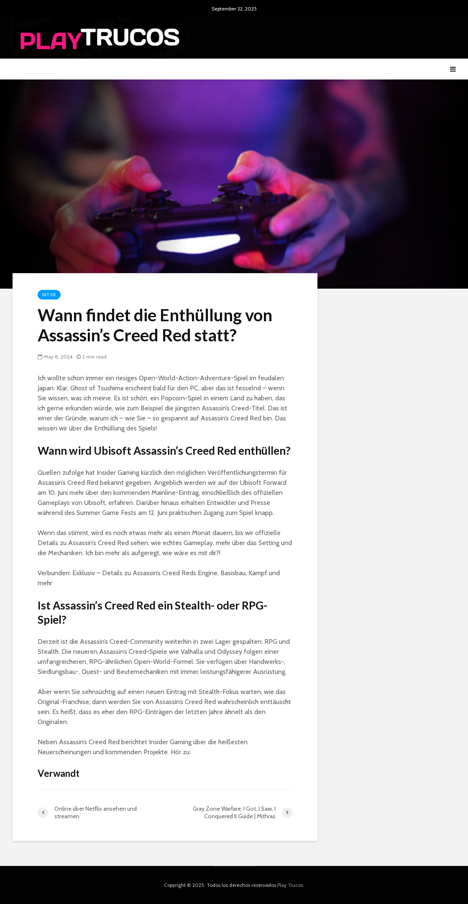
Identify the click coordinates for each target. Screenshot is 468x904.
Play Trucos (290, 885)
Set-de (49, 294)
